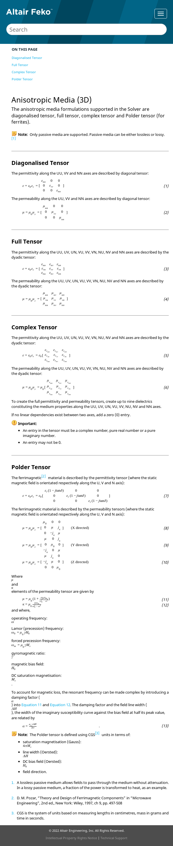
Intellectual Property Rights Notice (71, 838)
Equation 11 (31, 704)
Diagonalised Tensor (27, 58)
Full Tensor (20, 65)
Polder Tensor (22, 79)
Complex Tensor (24, 72)
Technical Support (113, 838)
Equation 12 (60, 704)
